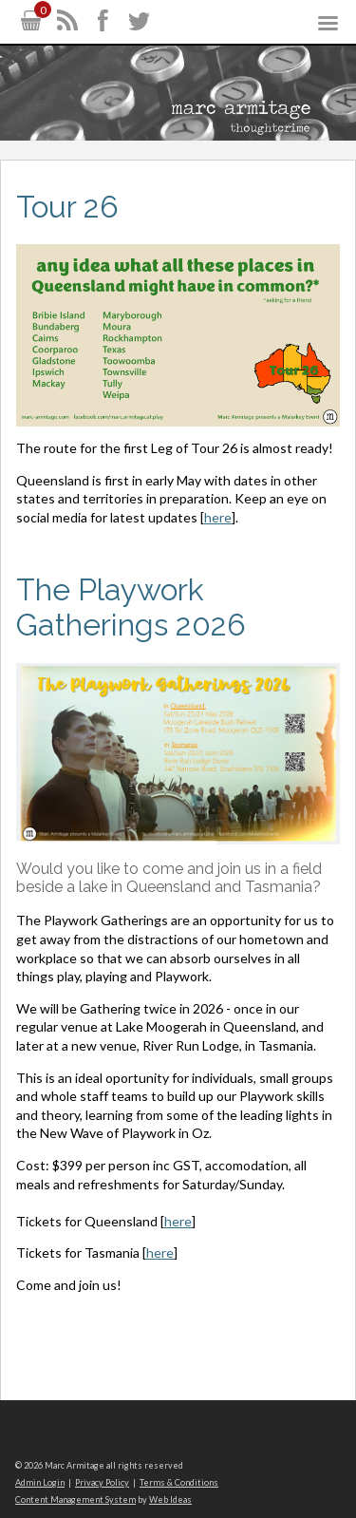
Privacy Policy (102, 1482)
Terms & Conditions (179, 1482)
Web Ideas (170, 1499)
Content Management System (75, 1499)
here (218, 517)
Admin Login (40, 1482)
